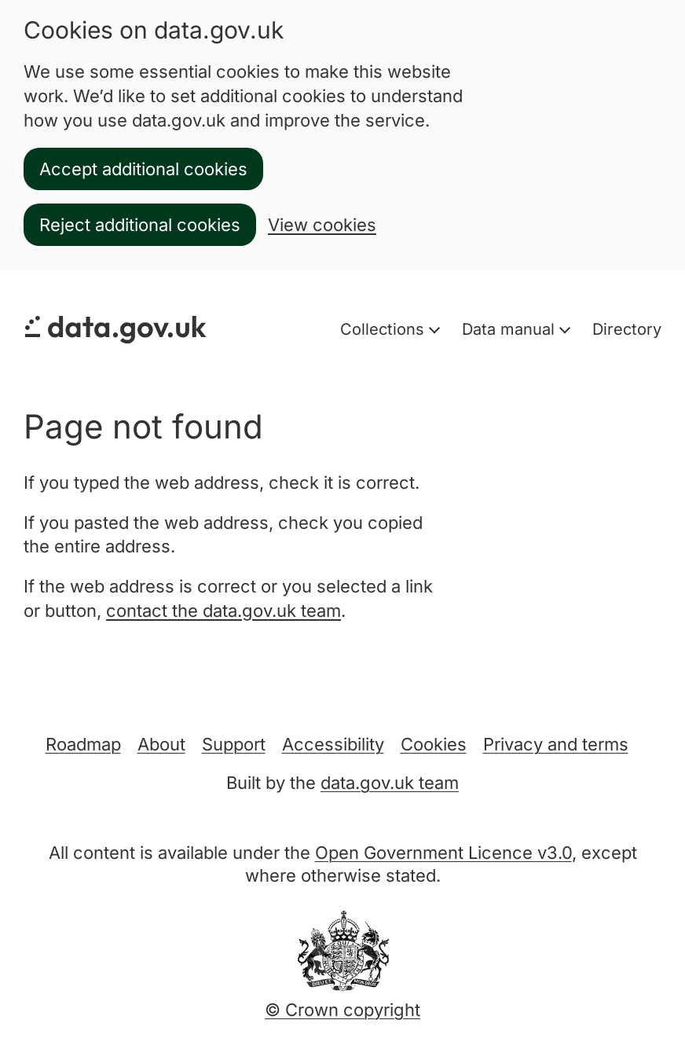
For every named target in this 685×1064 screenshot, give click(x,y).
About (161, 744)
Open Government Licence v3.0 (443, 852)
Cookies (434, 744)
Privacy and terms (555, 744)
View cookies (322, 225)
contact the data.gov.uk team (223, 610)
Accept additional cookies (143, 169)
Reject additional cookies (139, 225)
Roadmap (83, 744)
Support (234, 744)
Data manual (510, 329)
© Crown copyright (342, 1010)
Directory (626, 329)
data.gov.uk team (390, 782)
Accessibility (333, 744)
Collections (384, 329)
